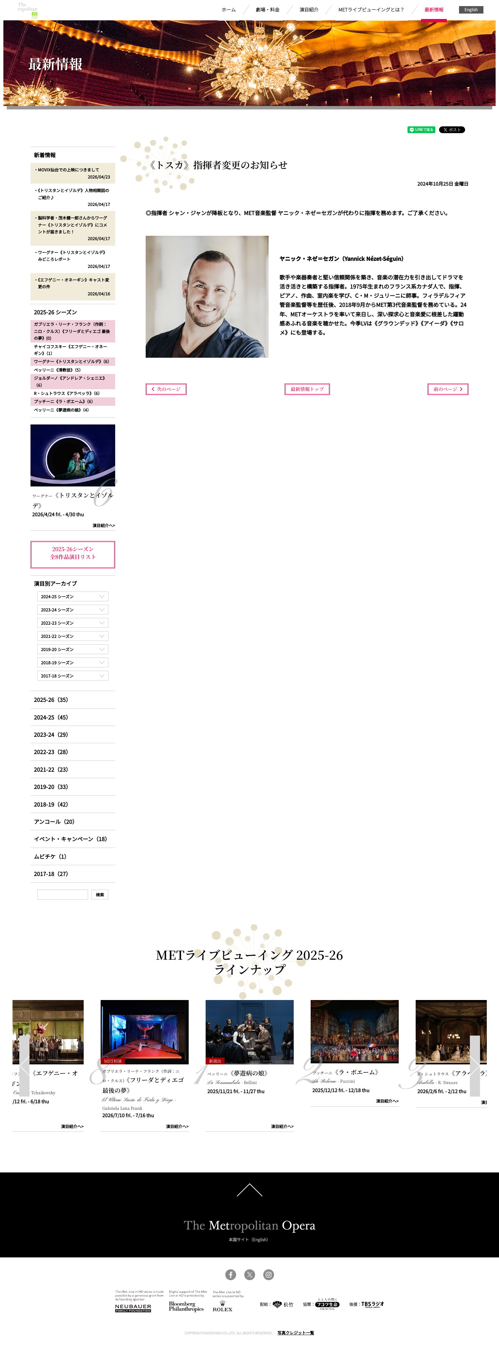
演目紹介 (308, 9)
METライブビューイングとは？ (371, 9)
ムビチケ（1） (51, 856)
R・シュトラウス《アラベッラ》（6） (68, 393)
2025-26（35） (52, 699)
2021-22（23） (52, 769)
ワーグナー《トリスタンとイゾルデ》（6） (72, 361)
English (471, 9)
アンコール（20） (56, 821)
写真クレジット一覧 (295, 1332)
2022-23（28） (52, 752)
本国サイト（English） (249, 1239)
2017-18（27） (52, 874)
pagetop (250, 1190)
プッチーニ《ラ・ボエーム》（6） (64, 401)
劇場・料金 (267, 9)
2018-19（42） (52, 804)
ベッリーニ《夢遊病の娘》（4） (62, 410)
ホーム (229, 9)
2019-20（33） (52, 787)
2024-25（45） (52, 717)
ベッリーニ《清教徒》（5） (58, 370)
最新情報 (433, 9)
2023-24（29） (52, 734)
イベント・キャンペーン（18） (72, 839)
